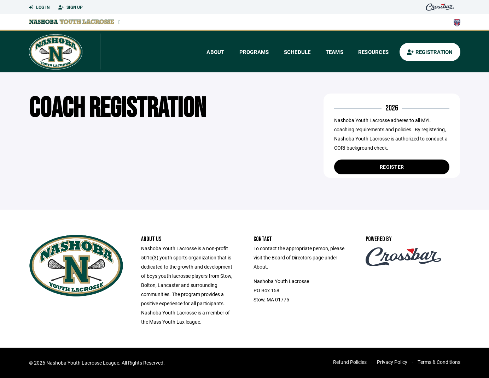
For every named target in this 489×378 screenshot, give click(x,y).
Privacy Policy (392, 362)
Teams (334, 51)
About (215, 51)
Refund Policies (350, 362)
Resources (373, 51)
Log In (39, 7)
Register (392, 166)
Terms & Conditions (439, 362)
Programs (254, 51)
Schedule (297, 51)
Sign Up (70, 7)
